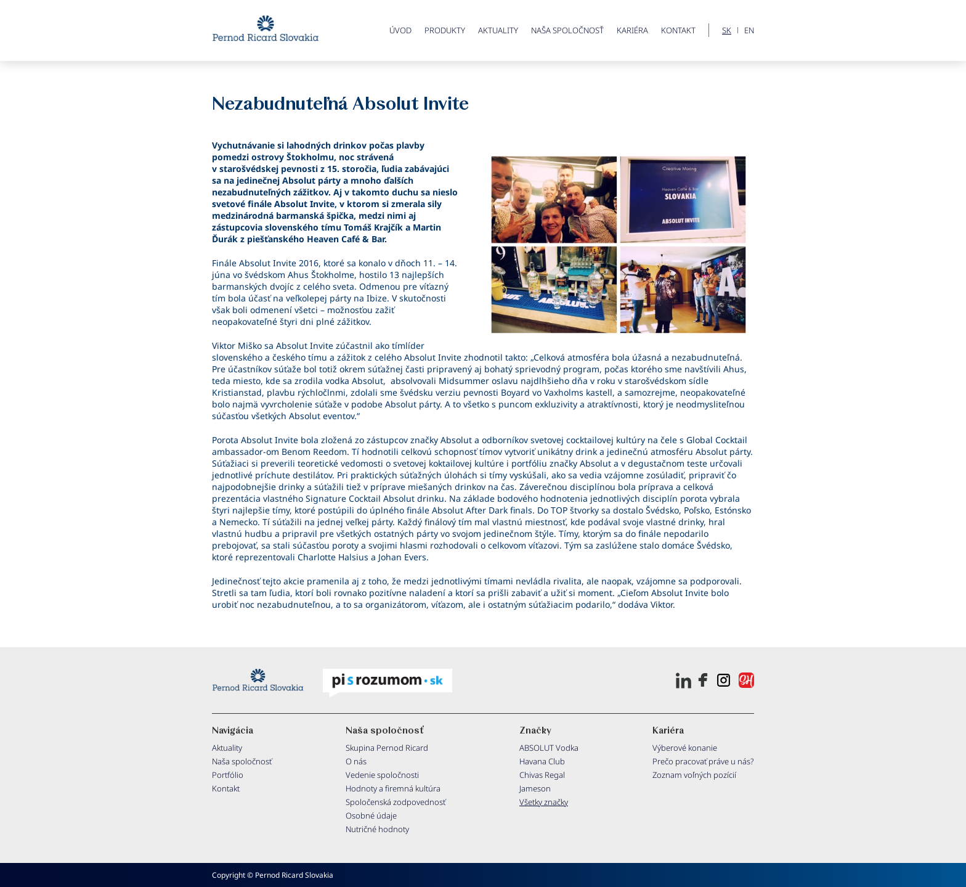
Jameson (535, 788)
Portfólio (227, 774)
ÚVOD (400, 30)
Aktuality (498, 30)
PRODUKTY (444, 30)
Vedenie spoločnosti (382, 774)
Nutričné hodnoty (377, 829)
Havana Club (542, 761)
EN (749, 30)
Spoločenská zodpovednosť (395, 801)
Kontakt (678, 30)
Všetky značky (543, 801)
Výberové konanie (684, 747)
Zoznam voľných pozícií (694, 774)
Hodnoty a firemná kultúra (393, 788)
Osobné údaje (371, 815)
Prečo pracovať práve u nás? (703, 761)
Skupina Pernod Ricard (387, 747)
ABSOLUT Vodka (548, 747)
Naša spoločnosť (567, 30)
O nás (356, 761)
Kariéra (632, 30)
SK (726, 30)
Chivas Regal (542, 774)
